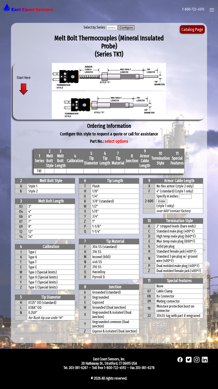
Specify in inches (167, 196)
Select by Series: (95, 27)
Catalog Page (192, 29)
